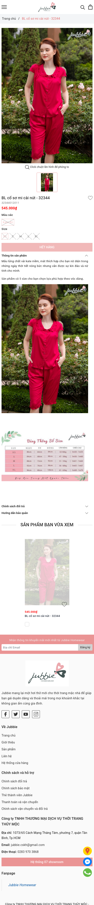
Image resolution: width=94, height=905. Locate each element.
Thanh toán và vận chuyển (20, 776)
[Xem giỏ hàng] (90, 7)
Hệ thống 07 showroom (47, 836)
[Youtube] (26, 688)
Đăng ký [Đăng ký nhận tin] (85, 647)
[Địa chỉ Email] (40, 647)
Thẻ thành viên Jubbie (17, 769)
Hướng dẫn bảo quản (45, 513)
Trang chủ (8, 709)
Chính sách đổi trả (45, 506)
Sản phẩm (9, 723)
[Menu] (4, 7)
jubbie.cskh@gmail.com (28, 819)
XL (36, 236)
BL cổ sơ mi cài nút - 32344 (42, 616)
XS (5, 236)
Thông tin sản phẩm (45, 255)
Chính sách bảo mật (15, 762)
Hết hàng (46, 247)
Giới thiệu (8, 716)
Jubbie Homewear (22, 859)
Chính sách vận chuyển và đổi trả (25, 783)
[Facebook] (5, 688)
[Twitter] (16, 688)
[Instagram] (36, 688)
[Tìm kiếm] (82, 7)
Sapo (55, 900)
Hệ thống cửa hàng (15, 737)
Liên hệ (7, 730)
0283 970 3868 (28, 826)
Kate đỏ (8, 222)
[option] (47, 95)
